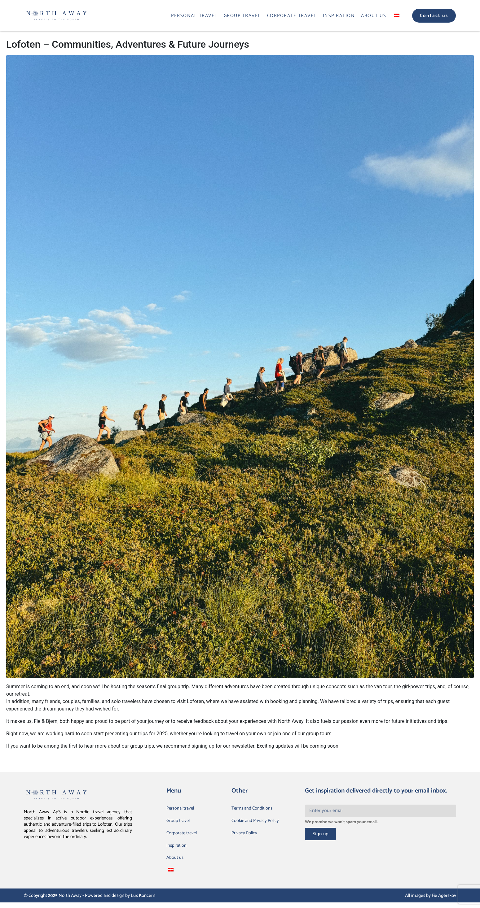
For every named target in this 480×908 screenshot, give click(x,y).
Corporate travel (292, 16)
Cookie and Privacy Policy (257, 822)
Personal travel (194, 16)
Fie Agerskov (444, 901)
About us (373, 16)
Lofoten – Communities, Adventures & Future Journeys (127, 44)
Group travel (242, 16)
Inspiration (339, 16)
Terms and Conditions (253, 809)
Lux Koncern (143, 901)
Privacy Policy (245, 835)
